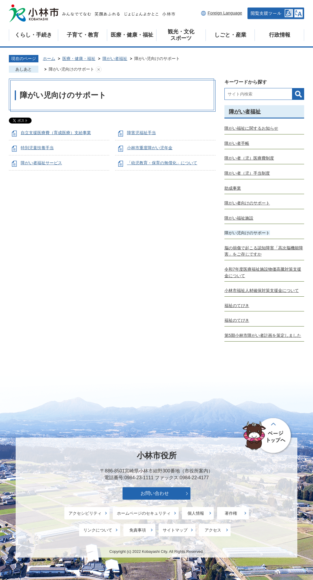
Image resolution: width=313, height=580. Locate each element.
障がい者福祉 (114, 58)
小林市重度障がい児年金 (149, 147)
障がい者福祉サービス (41, 162)
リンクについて (97, 530)
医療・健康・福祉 (132, 35)
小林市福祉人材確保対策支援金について (261, 290)
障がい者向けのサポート (247, 203)
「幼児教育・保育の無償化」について (162, 162)
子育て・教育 (83, 35)
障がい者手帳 (236, 143)
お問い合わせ (155, 493)
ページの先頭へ (267, 436)
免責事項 (137, 530)
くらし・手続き (33, 35)
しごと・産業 (230, 35)
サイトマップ (175, 530)
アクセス (213, 530)
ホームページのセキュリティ (144, 513)
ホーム (49, 58)
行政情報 (279, 35)
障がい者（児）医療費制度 (249, 158)
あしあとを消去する (98, 69)
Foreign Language (225, 13)
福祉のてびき (236, 305)
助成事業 (232, 188)
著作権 (231, 513)
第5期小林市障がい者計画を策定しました (262, 335)
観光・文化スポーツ (181, 35)
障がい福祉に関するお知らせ (251, 128)
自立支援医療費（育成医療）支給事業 (56, 132)
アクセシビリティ (85, 513)
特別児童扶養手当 (37, 147)
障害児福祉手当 (141, 132)
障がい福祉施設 (238, 218)
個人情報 (196, 513)
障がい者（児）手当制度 (247, 173)
